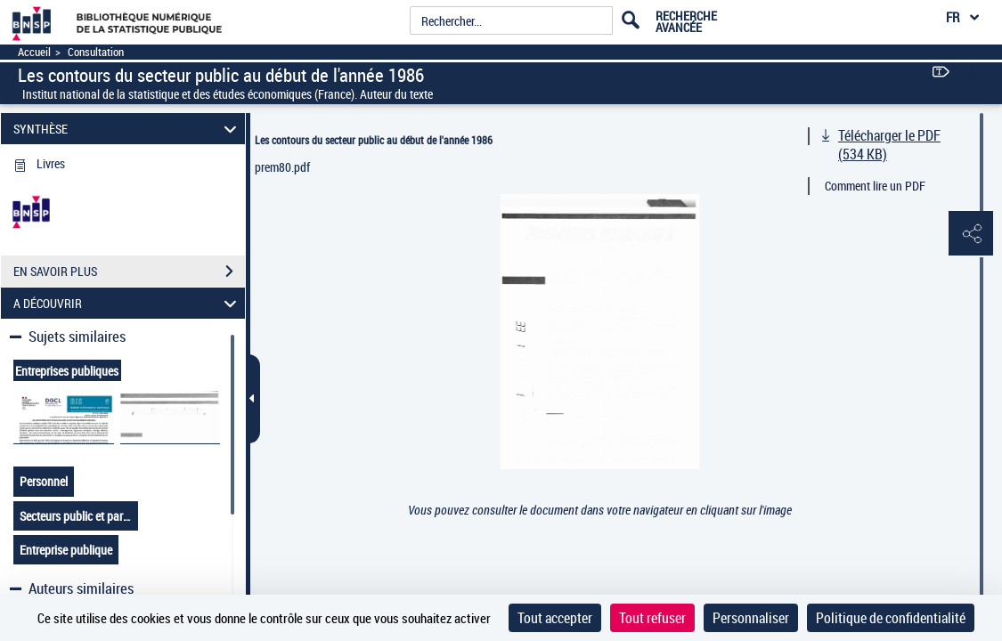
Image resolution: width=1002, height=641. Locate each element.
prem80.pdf (282, 166)
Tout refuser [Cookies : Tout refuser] (652, 618)
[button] (971, 234)
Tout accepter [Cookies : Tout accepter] (554, 618)
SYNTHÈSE (127, 128)
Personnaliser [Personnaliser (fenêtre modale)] (751, 618)
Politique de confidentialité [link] (890, 618)
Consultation (96, 52)
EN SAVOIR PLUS (129, 271)
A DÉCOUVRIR (127, 303)
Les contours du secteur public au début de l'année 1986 (374, 140)
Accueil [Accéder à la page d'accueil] (34, 52)
